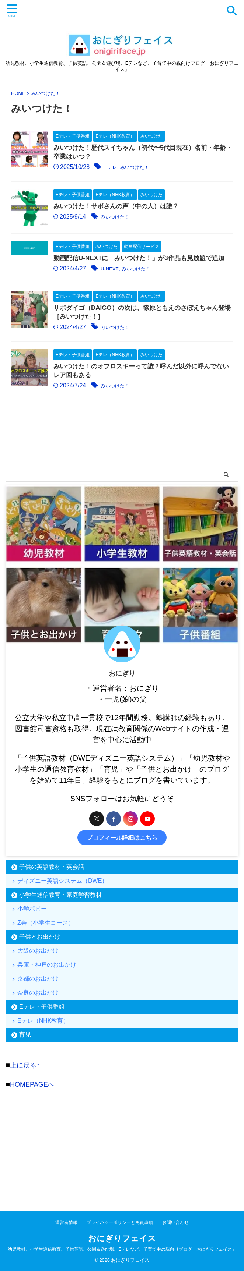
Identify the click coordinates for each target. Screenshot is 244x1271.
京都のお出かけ (39, 1070)
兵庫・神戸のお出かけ (48, 1051)
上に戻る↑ (26, 1169)
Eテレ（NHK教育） (45, 1122)
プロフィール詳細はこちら (122, 900)
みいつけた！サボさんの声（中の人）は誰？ (138, 218)
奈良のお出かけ (39, 1089)
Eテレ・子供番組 (42, 1105)
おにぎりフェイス (122, 1238)
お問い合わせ (175, 1222)
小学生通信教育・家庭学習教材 (60, 963)
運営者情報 (66, 1222)
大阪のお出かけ (39, 1032)
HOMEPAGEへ (34, 1187)
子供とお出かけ (39, 1015)
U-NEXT (129, 309)
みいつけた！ (159, 168)
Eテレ (131, 168)
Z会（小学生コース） (47, 998)
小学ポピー (34, 979)
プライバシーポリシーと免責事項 (120, 1222)
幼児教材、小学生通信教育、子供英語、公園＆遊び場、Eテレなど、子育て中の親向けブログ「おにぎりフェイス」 (122, 1249)
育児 (25, 1139)
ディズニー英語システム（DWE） (64, 946)
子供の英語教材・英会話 (51, 930)
